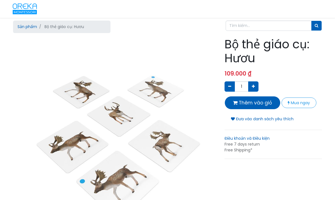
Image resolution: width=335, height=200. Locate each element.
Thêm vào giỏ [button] (252, 102)
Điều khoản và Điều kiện (247, 138)
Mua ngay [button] (299, 103)
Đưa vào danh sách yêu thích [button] (262, 119)
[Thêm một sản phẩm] (253, 86)
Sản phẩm (27, 26)
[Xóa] (230, 86)
